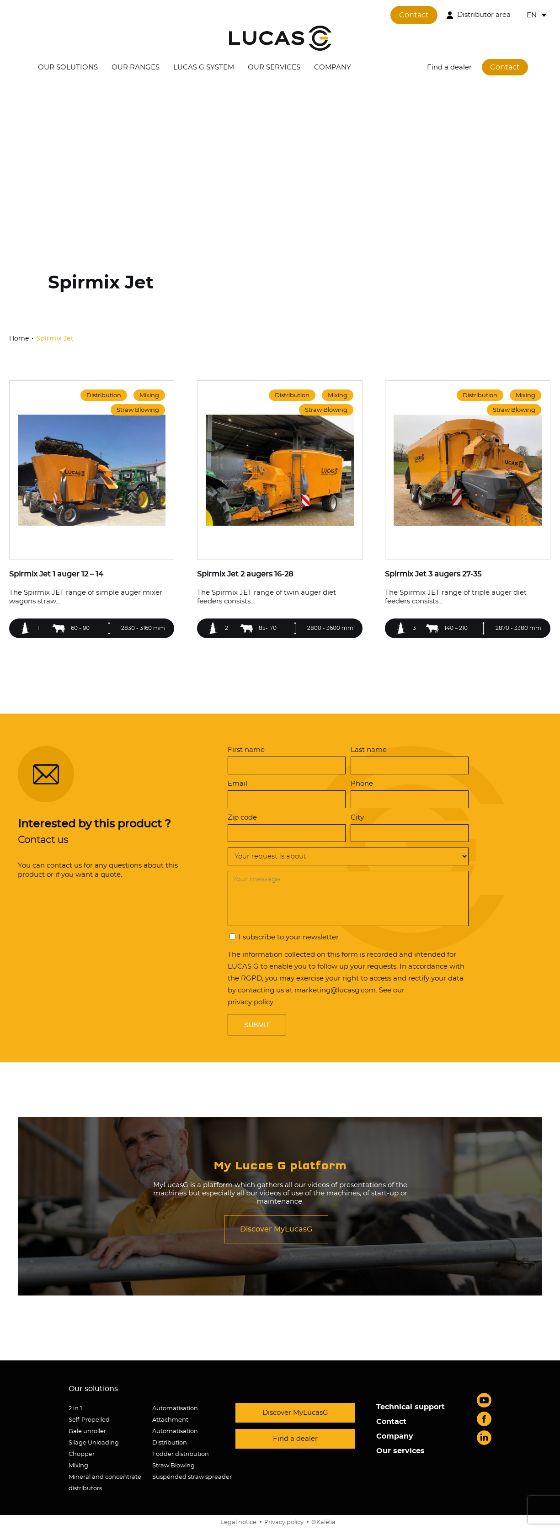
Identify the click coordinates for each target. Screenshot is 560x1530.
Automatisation (175, 1409)
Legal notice (238, 1522)
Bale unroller (87, 1431)
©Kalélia (323, 1522)
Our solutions (68, 67)
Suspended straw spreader (192, 1477)
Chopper (82, 1454)
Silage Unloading (94, 1443)
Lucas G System (203, 67)
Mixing (78, 1466)
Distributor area (484, 14)
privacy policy (250, 1002)
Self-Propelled (89, 1420)
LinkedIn (484, 1437)
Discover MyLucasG (276, 1229)
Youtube (484, 1400)
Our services (274, 67)
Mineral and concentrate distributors (105, 1483)
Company (332, 67)
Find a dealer (449, 67)
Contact (414, 15)
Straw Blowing (173, 1466)
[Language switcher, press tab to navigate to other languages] (536, 15)
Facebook (484, 1419)
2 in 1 (75, 1409)
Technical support (410, 1407)
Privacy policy (284, 1522)
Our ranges (136, 67)
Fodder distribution (180, 1454)
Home (20, 339)
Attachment (170, 1420)
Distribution (169, 1443)
